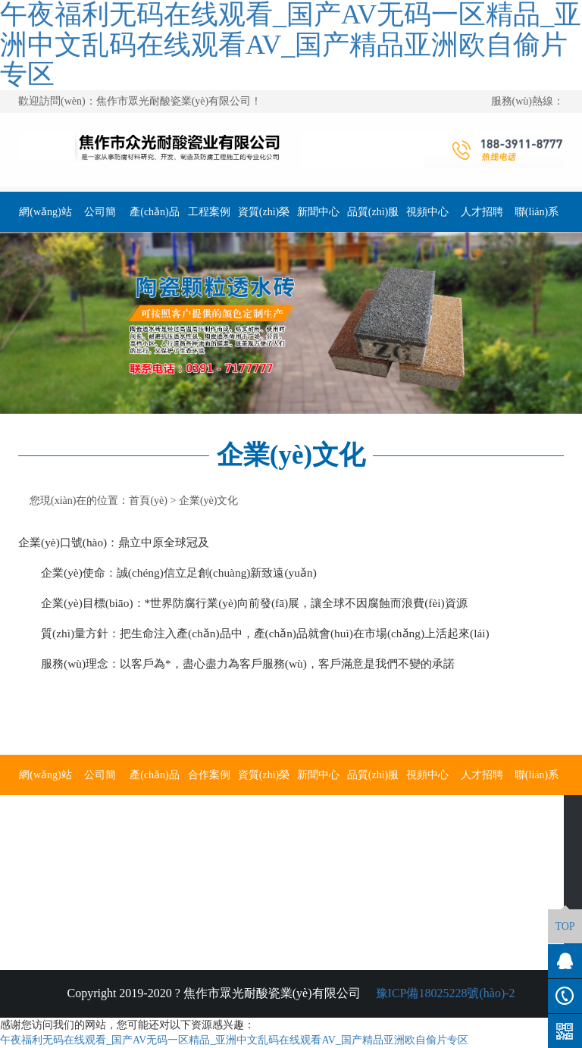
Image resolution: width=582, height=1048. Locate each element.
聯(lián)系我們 (537, 219)
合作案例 (209, 775)
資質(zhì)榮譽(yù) (263, 219)
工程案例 (209, 211)
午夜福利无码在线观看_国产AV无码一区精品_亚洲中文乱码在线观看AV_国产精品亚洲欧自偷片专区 (234, 1040)
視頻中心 (427, 211)
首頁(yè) (148, 500)
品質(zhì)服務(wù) (373, 219)
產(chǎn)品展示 (155, 219)
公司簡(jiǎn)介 (100, 219)
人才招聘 (482, 211)
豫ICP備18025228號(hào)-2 (444, 993)
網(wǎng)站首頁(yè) (45, 219)
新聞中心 (318, 211)
